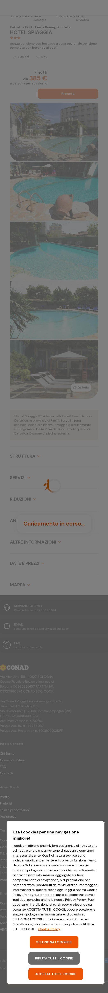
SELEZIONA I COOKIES (54, 942)
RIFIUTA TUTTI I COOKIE (54, 958)
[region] (56, 902)
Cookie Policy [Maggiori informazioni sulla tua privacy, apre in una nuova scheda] (49, 929)
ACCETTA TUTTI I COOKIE (55, 974)
